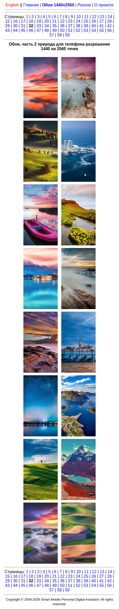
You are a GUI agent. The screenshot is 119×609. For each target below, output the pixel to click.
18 (31, 21)
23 (70, 21)
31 (23, 26)
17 (23, 21)
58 (59, 35)
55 (101, 30)
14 (110, 17)
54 (94, 30)
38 (78, 26)
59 (67, 35)
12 (94, 17)
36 (62, 26)
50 (62, 30)
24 (78, 21)
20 (46, 21)
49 (54, 30)
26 (94, 21)
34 (46, 26)
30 (15, 26)
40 (94, 26)
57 (51, 35)
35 (54, 26)
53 (86, 30)
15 (7, 21)
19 (39, 21)
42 (109, 26)
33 (39, 26)
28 (109, 21)
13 (102, 17)
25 (86, 21)
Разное (84, 5)
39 (86, 26)
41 (101, 26)
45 (23, 30)
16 (15, 21)
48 (46, 30)
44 (15, 30)
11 (86, 17)
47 (39, 30)
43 (7, 30)
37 (70, 26)
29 (7, 26)
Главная (31, 5)
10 (78, 17)
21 (54, 21)
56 (109, 30)
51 (70, 30)
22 (62, 21)
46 (31, 30)
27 (101, 21)
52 (78, 30)
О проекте (103, 5)
